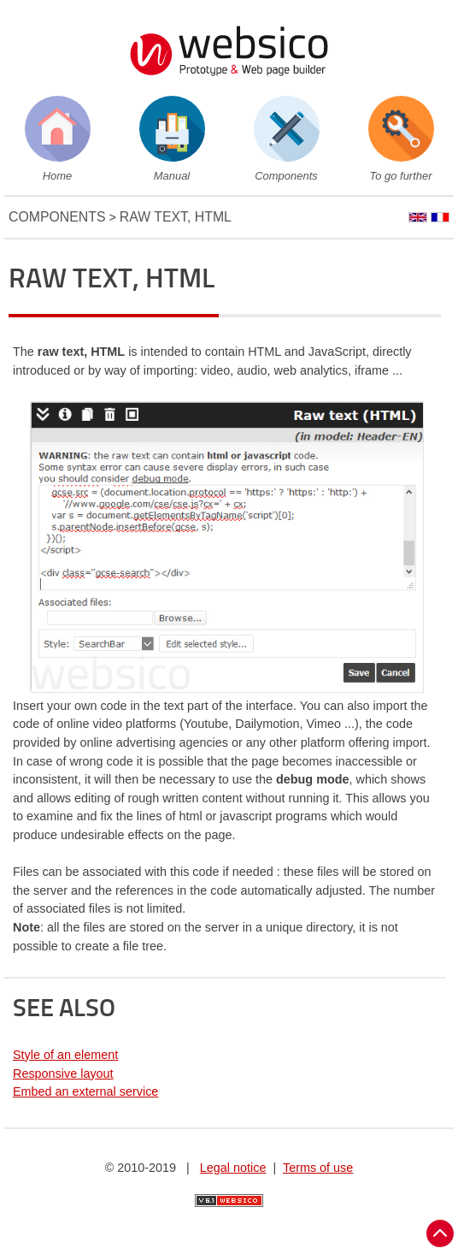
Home (58, 175)
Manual (172, 175)
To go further (401, 175)
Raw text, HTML (176, 217)
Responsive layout (63, 1073)
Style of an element (65, 1055)
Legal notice (233, 1167)
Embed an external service (85, 1091)
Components (286, 175)
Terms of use (318, 1167)
